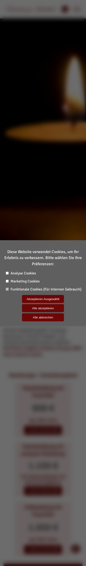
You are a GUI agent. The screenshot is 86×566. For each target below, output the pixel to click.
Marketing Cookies (23, 281)
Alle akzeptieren (43, 308)
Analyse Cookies (21, 273)
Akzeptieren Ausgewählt (43, 299)
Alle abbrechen (43, 317)
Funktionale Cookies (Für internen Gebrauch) (43, 289)
